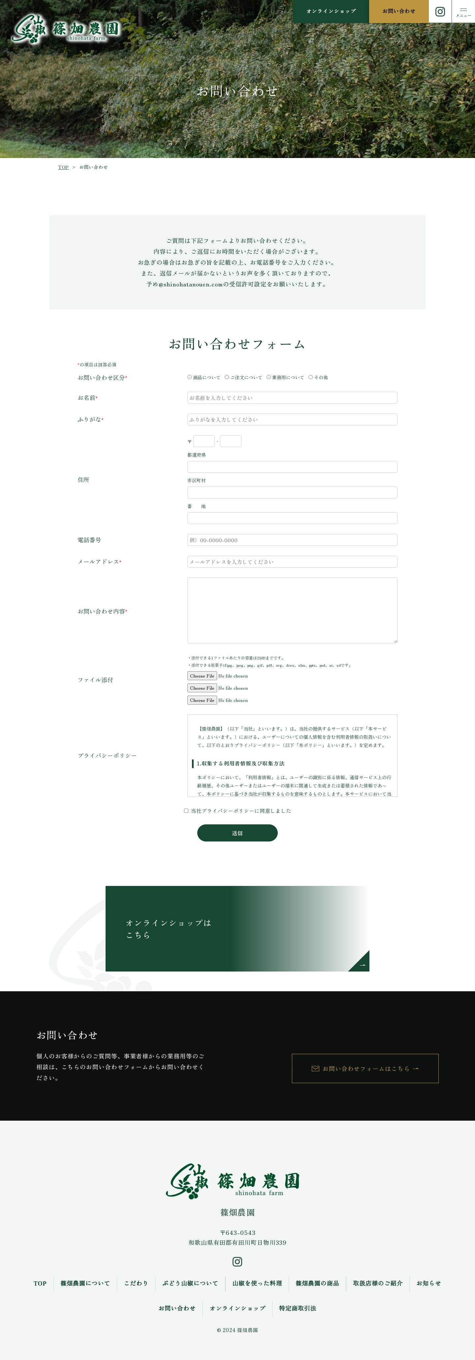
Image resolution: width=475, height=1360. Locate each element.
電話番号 (89, 539)
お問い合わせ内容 (101, 611)
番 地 (196, 506)
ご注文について (246, 377)
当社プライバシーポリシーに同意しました (241, 810)
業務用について (288, 377)
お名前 (86, 397)
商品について (207, 377)
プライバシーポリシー (107, 755)
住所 (83, 479)
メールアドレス (98, 561)
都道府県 (196, 454)
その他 (321, 377)
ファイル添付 (95, 679)
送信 (237, 833)
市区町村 (196, 480)
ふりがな (89, 419)
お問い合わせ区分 (101, 377)
